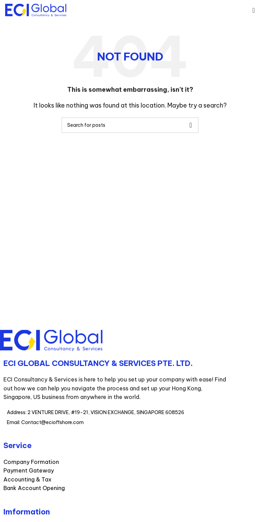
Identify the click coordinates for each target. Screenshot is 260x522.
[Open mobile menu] (253, 10)
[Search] (130, 125)
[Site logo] (36, 9)
